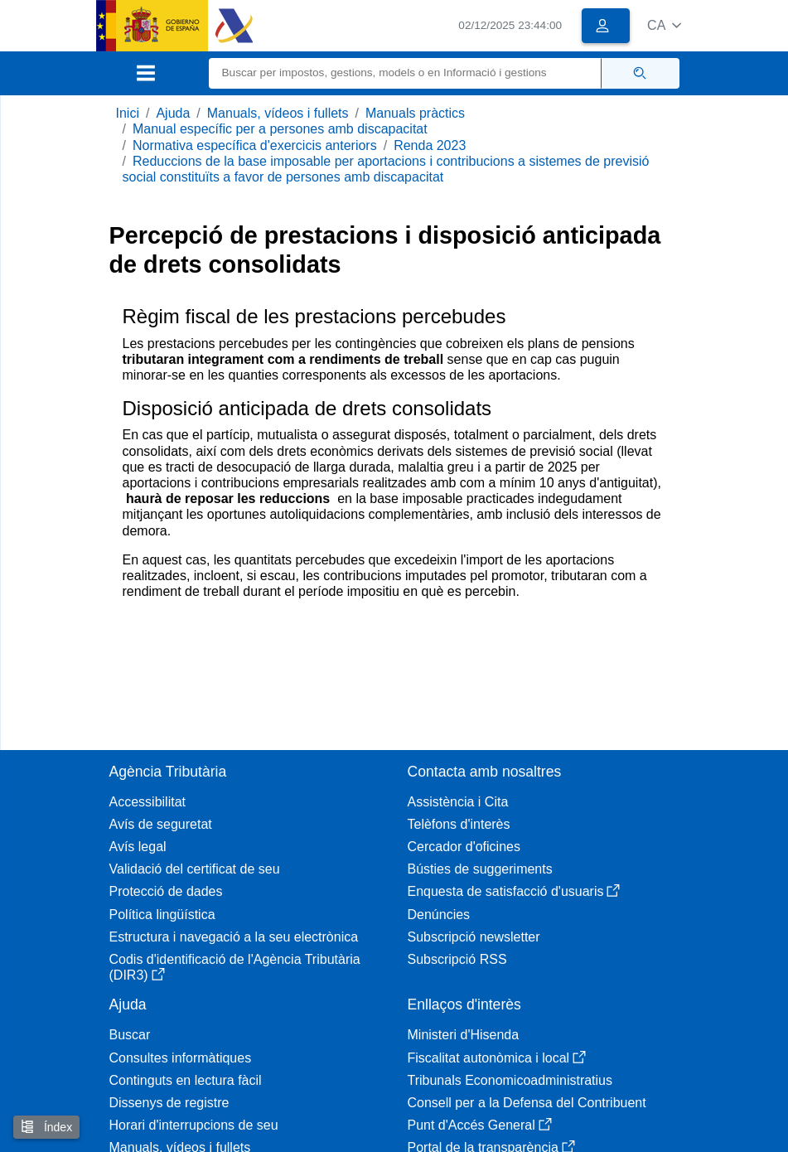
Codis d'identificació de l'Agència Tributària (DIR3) (234, 967)
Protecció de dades (166, 891)
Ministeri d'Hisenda (464, 1035)
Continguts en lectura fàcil (185, 1080)
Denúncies (439, 915)
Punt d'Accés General (480, 1125)
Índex (46, 1127)
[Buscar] (405, 73)
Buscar (130, 1035)
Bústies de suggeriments (480, 869)
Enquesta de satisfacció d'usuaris (514, 891)
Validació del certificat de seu (194, 869)
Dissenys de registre (169, 1103)
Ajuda (173, 113)
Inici (127, 113)
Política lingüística (162, 915)
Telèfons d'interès (459, 824)
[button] (664, 25)
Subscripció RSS (457, 959)
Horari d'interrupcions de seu (193, 1125)
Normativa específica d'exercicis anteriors (255, 145)
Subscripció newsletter (474, 937)
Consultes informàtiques (180, 1058)
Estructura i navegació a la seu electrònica (234, 937)
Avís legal (138, 847)
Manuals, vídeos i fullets (278, 113)
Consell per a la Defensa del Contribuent (527, 1103)
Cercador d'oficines (464, 847)
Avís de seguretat (160, 824)
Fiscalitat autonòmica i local (497, 1058)
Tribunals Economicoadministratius (510, 1080)
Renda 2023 (430, 145)
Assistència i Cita (458, 802)
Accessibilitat (147, 802)
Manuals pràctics (415, 113)
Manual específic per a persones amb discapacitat (280, 129)
